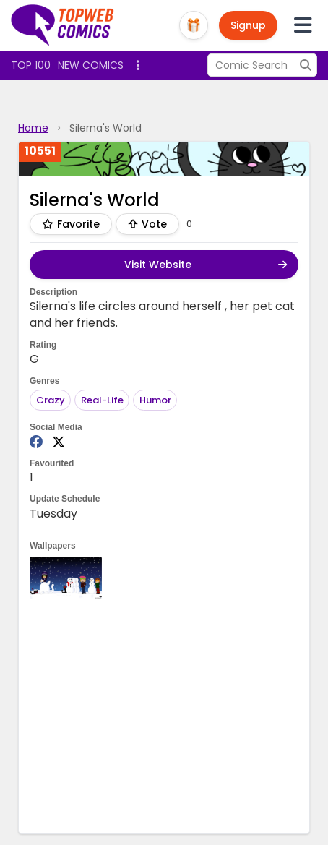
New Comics (91, 65)
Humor (155, 400)
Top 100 (31, 65)
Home (33, 128)
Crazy (50, 400)
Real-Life (102, 400)
